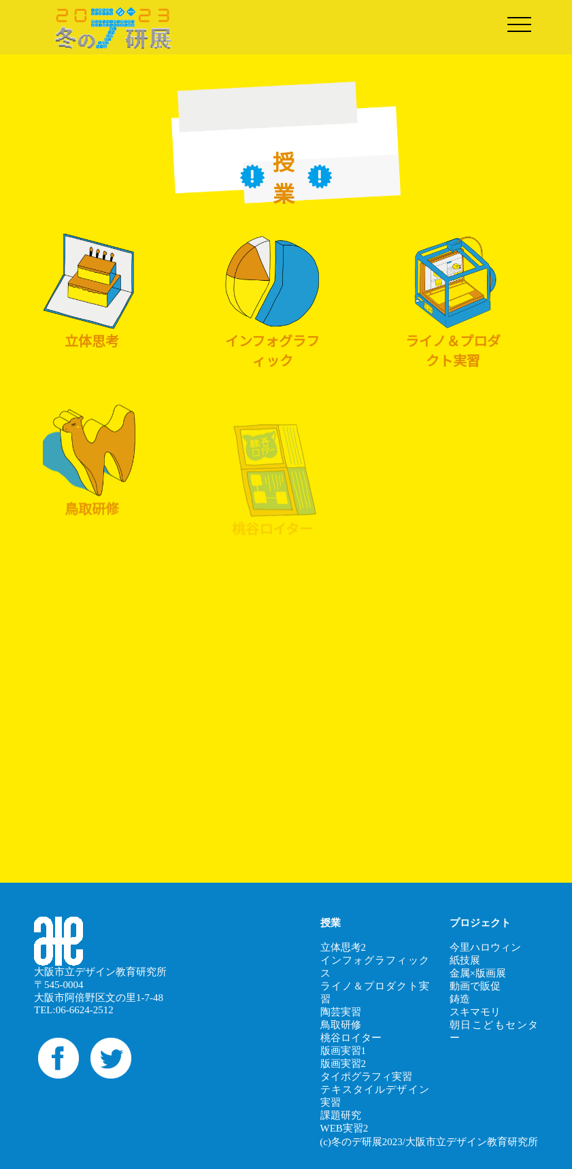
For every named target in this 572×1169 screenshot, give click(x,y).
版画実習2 (343, 1063)
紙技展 (465, 960)
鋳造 (460, 999)
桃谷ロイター (351, 1037)
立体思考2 (343, 947)
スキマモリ (475, 1011)
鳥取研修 (340, 1024)
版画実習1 (343, 1050)
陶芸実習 (340, 1011)
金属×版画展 (478, 973)
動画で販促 (475, 986)
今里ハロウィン (485, 947)
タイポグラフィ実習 (366, 1076)
